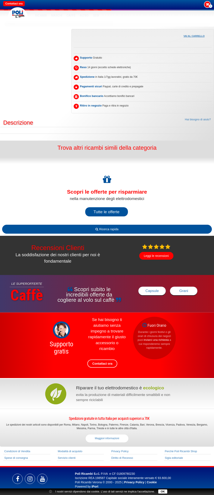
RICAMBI (41, 15)
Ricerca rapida (106, 229)
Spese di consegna (16, 457)
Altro (84, 15)
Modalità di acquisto (70, 451)
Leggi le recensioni (156, 256)
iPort (94, 486)
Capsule (152, 291)
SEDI (96, 15)
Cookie (152, 482)
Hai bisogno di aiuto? (198, 119)
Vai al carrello (194, 36)
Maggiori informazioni (107, 438)
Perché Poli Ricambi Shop (181, 451)
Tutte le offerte (106, 212)
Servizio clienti (67, 457)
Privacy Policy (120, 451)
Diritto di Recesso (122, 457)
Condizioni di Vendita (17, 451)
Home (12, 23)
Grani (183, 291)
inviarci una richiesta (156, 339)
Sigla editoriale (174, 457)
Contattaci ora (14, 3)
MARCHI (56, 15)
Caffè (71, 15)
